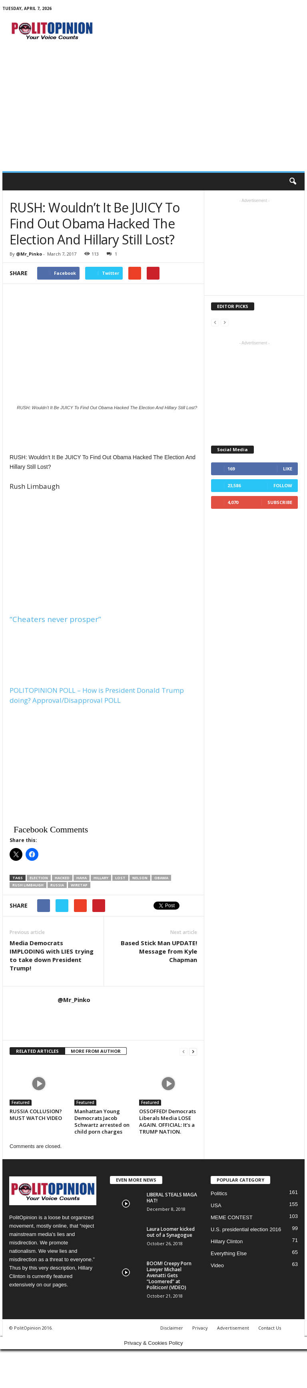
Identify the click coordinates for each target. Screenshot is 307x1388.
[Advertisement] (153, 111)
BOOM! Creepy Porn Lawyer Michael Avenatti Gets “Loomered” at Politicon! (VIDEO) (169, 1275)
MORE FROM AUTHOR (96, 1051)
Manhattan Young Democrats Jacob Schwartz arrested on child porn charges (102, 1121)
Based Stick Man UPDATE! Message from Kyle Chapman (159, 951)
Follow (282, 485)
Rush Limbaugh (28, 885)
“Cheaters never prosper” (55, 619)
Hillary (101, 877)
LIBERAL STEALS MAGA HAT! (172, 1197)
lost (120, 877)
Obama (161, 877)
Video (217, 1265)
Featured (21, 1102)
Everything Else (229, 1253)
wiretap (79, 885)
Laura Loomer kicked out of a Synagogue (171, 1232)
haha (81, 877)
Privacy (200, 1328)
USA (216, 1205)
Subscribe (279, 502)
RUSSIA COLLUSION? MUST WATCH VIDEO (36, 1115)
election (39, 877)
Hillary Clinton (227, 1241)
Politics (219, 1193)
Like (287, 469)
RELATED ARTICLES (37, 1051)
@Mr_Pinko (29, 254)
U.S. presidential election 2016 (246, 1229)
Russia (57, 885)
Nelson (140, 877)
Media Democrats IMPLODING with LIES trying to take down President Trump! (52, 955)
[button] (292, 181)
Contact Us (269, 1328)
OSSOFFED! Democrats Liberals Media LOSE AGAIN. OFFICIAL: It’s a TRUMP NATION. (167, 1121)
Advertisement (233, 1328)
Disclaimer (171, 1328)
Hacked (62, 877)
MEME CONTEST (232, 1217)
